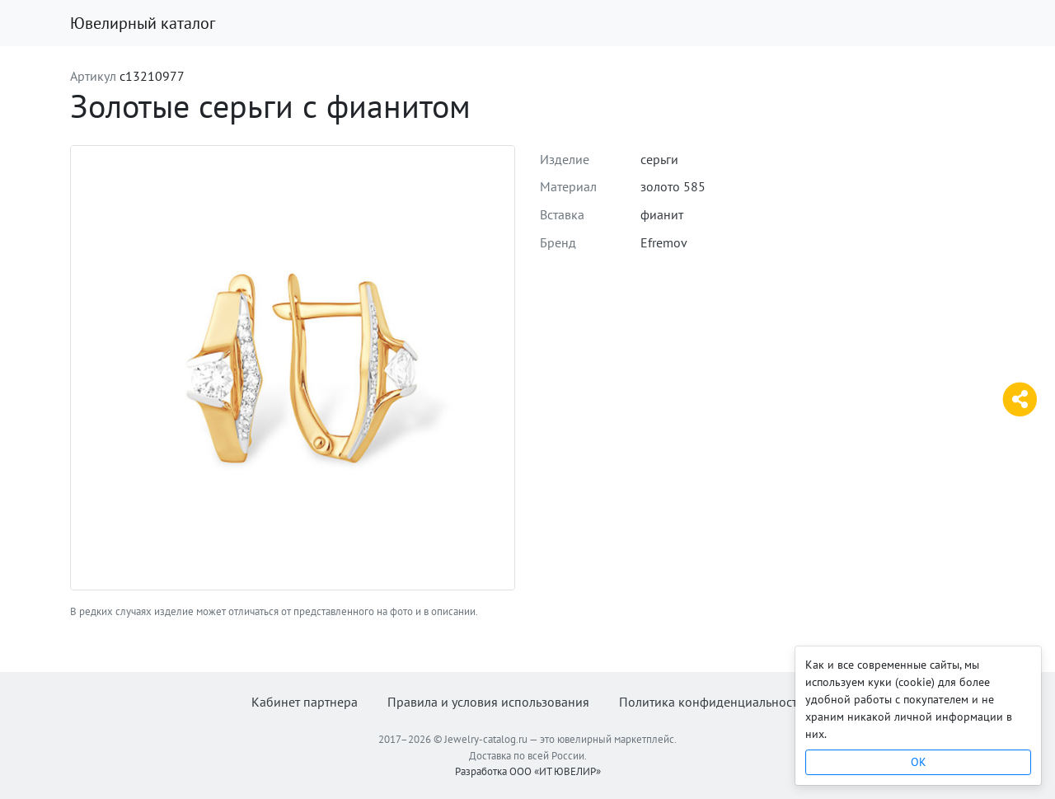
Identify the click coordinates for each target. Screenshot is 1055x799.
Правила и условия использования (488, 701)
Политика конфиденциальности (711, 701)
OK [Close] (918, 761)
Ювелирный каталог (142, 23)
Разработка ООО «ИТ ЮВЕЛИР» (528, 771)
